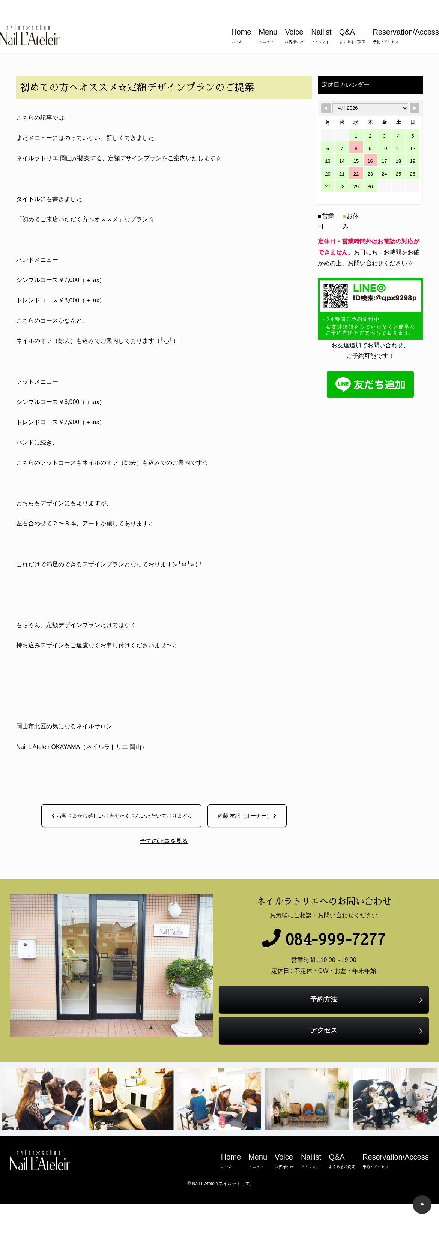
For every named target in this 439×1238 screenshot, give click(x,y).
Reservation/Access (406, 19)
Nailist (321, 19)
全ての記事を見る (161, 898)
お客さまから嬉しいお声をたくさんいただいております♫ (119, 872)
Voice (294, 19)
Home (241, 19)
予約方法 (326, 1045)
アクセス (326, 1076)
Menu (268, 19)
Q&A (352, 19)
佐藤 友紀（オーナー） (244, 872)
